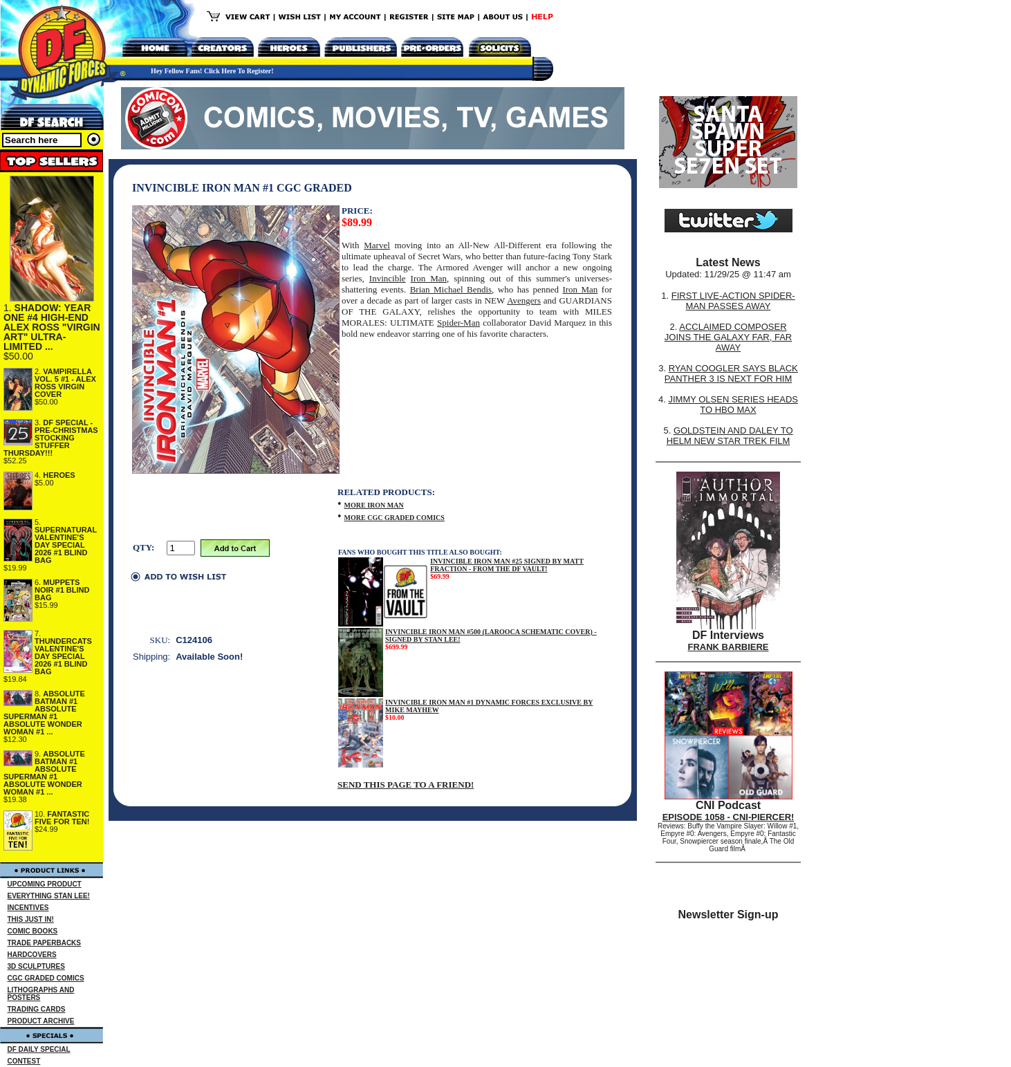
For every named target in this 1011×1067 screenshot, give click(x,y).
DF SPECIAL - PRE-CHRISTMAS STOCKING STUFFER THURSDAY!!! (50, 437)
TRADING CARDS (37, 1009)
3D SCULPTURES (36, 966)
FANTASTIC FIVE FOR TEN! (62, 818)
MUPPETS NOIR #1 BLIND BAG (62, 590)
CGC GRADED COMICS (46, 978)
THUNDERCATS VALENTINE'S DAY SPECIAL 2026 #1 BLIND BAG (63, 656)
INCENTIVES (28, 907)
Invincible (387, 278)
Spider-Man (458, 322)
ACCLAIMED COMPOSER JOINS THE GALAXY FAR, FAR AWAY (728, 337)
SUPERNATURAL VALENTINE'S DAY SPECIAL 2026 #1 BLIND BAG (66, 545)
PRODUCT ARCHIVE (41, 1021)
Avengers (524, 300)
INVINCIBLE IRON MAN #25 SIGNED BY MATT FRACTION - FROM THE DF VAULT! (507, 565)
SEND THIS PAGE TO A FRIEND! (405, 784)
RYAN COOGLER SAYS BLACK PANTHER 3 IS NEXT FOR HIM (731, 373)
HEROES (59, 475)
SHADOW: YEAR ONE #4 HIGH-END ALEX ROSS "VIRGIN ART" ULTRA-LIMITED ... (51, 327)
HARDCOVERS (32, 954)
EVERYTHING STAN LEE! (49, 896)
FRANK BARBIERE (728, 647)
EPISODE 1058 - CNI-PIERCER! (728, 817)
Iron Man (429, 278)
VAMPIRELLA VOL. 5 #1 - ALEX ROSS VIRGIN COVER (65, 382)
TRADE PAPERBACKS (45, 943)
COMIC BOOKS (33, 931)
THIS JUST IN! (31, 919)
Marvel (377, 245)
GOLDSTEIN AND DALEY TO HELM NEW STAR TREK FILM (730, 435)
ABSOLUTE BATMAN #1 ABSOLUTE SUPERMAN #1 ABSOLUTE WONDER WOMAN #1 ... (44, 712)
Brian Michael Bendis (451, 289)
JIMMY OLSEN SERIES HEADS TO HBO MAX (733, 404)
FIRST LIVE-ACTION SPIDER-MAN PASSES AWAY (733, 300)
